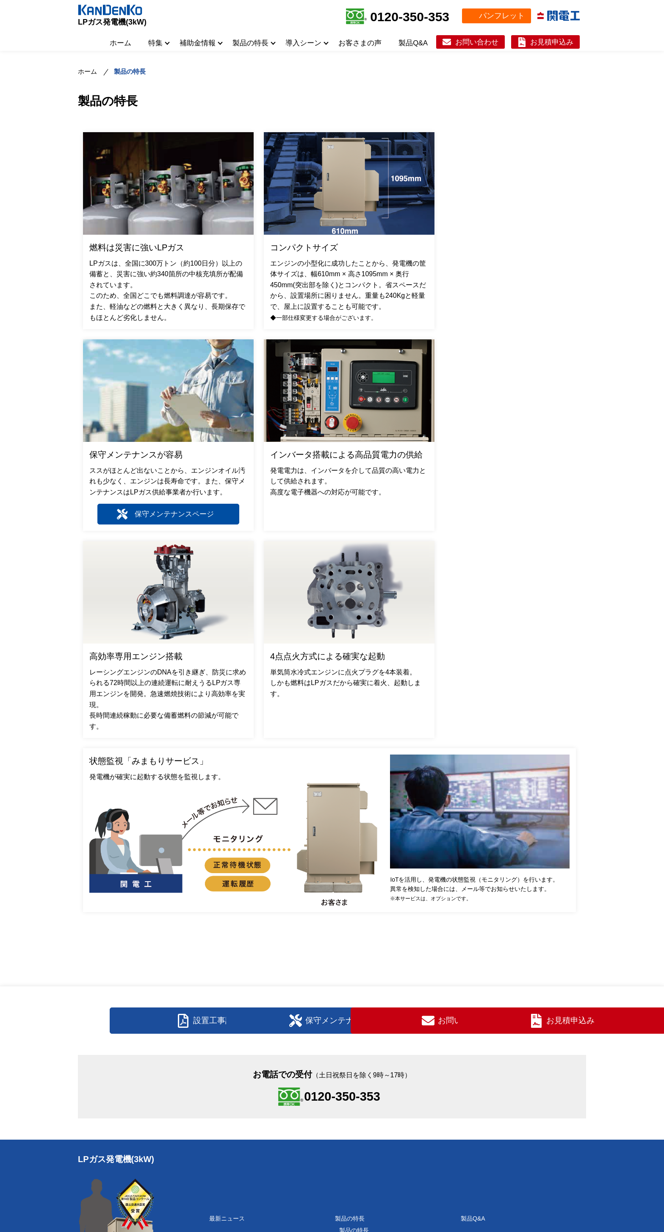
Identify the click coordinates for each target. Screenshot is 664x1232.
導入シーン (303, 43)
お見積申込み (551, 42)
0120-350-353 (409, 17)
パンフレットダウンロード (496, 1138)
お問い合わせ (476, 42)
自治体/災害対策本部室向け (375, 1130)
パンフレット (502, 15)
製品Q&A (413, 43)
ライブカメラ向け (363, 1142)
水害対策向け (357, 1107)
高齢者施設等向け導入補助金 (251, 1184)
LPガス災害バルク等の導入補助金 (258, 1196)
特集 (155, 43)
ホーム (120, 43)
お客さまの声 (360, 43)
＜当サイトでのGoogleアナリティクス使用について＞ (332, 1223)
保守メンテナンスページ (503, 310)
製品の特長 (250, 43)
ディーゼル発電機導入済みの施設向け (389, 1178)
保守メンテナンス (484, 1083)
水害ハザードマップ (370, 1118)
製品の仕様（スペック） (371, 1077)
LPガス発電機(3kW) (112, 22)
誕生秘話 (225, 1107)
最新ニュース (227, 1053)
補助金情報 (198, 43)
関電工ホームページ (553, 1161)
